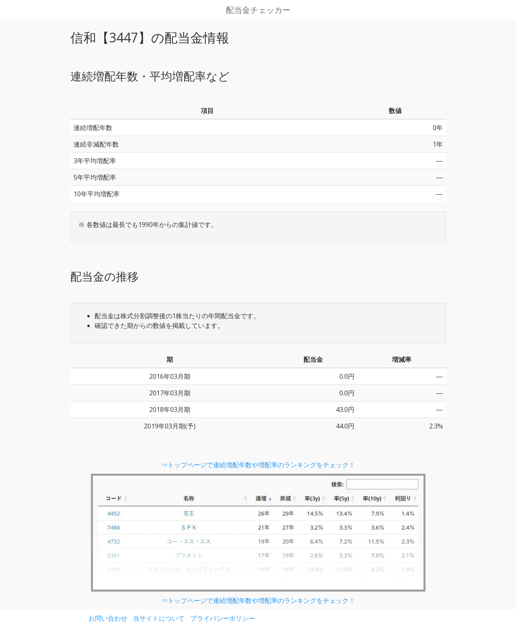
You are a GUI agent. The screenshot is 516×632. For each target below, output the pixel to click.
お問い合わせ (107, 618)
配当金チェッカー (258, 10)
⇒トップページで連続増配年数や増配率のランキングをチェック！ (258, 464)
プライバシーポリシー (222, 618)
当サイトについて (159, 618)
